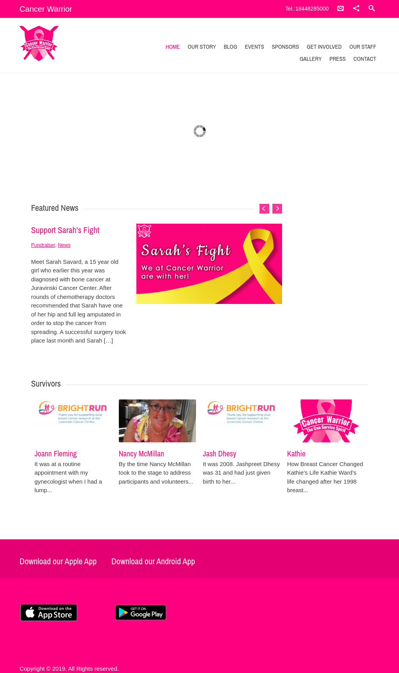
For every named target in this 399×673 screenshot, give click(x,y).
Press (337, 59)
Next (277, 209)
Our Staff (363, 46)
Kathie (296, 453)
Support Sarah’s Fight (65, 230)
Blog (230, 46)
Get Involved (324, 46)
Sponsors (285, 46)
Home (173, 46)
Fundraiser (43, 245)
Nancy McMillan (141, 453)
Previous (264, 209)
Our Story (202, 46)
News (64, 245)
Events (254, 46)
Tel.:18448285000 (306, 8)
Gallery (311, 59)
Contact (364, 59)
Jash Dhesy (220, 453)
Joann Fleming (55, 453)
